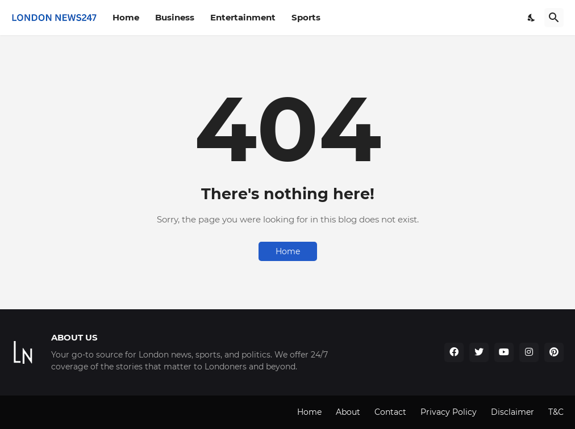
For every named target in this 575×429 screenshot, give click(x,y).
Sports (305, 17)
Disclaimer (512, 412)
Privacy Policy (448, 412)
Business (174, 17)
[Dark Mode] (531, 17)
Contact (390, 412)
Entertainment (243, 17)
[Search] (554, 17)
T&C (556, 412)
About (348, 412)
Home (126, 17)
